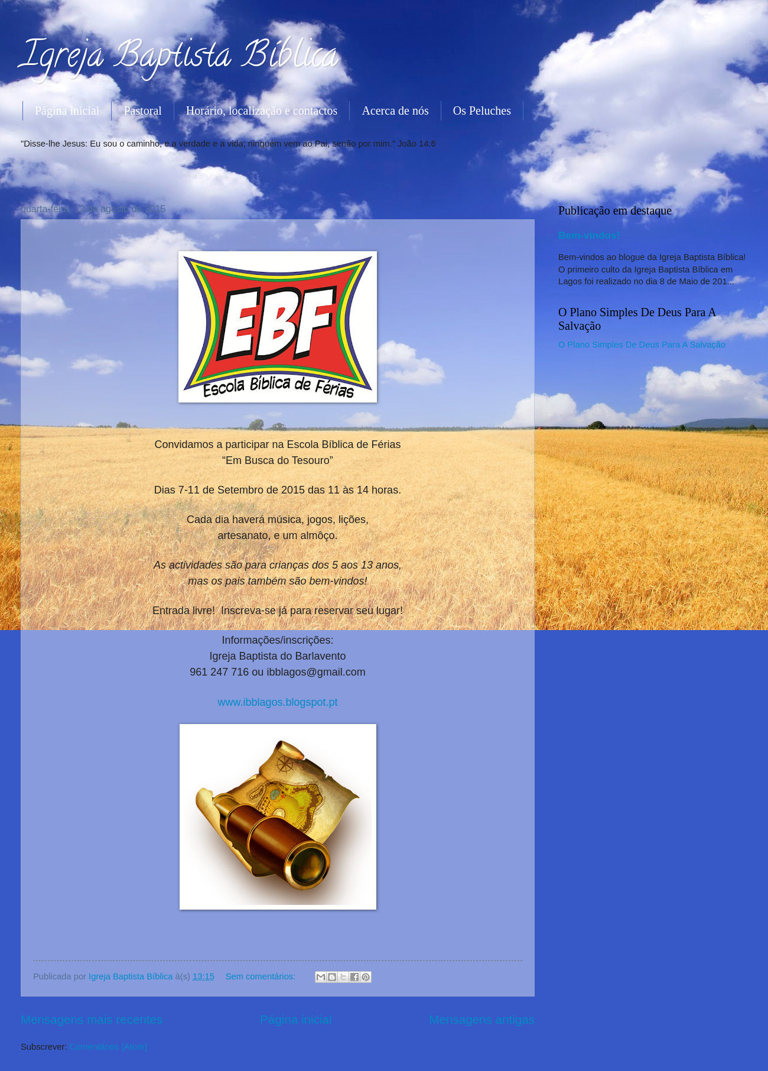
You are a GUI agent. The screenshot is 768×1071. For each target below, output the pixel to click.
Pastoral (142, 110)
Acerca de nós (395, 110)
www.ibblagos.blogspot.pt (277, 702)
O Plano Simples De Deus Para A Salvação (641, 344)
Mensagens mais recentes (91, 1019)
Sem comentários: (262, 976)
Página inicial (67, 110)
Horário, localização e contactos (262, 110)
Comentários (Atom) (109, 1046)
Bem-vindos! (589, 235)
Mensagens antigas (482, 1019)
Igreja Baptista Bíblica (179, 58)
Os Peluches (482, 110)
